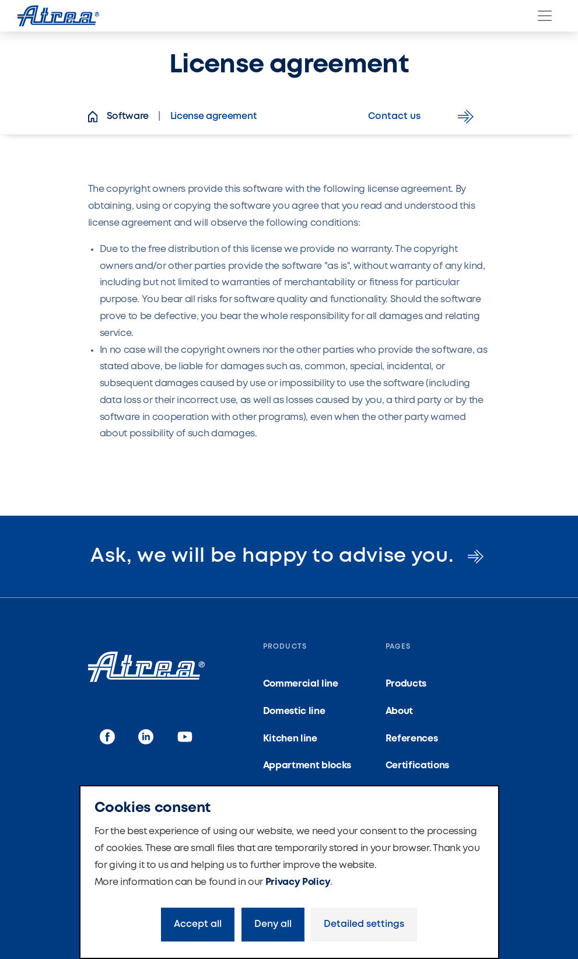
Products (406, 684)
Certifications (418, 765)
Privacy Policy (298, 882)
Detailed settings (364, 924)
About (399, 711)
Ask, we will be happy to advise (289, 556)
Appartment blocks (307, 765)
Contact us (423, 117)
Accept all (198, 924)
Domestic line (294, 711)
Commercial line (300, 684)
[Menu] (545, 16)
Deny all (273, 924)
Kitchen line (290, 738)
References (412, 738)
